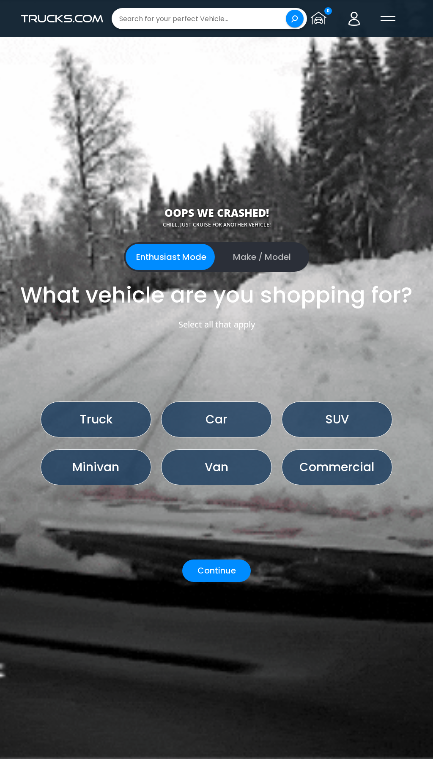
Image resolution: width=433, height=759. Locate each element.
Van (216, 467)
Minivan (95, 467)
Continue (216, 570)
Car (216, 419)
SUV (337, 419)
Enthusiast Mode (171, 257)
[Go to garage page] (320, 18)
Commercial (336, 467)
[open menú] (388, 18)
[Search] (295, 18)
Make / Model (262, 257)
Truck (96, 419)
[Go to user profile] (354, 18)
